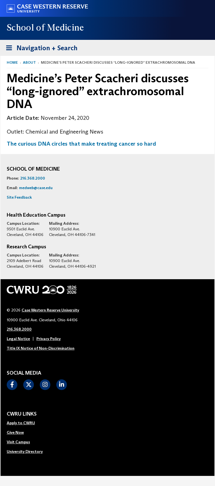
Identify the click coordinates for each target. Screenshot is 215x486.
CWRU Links (22, 414)
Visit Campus (18, 441)
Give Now (15, 432)
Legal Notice (18, 338)
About (29, 62)
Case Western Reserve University (50, 310)
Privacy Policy (48, 338)
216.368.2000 (32, 178)
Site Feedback (19, 197)
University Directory (25, 451)
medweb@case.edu (36, 187)
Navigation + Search (40, 47)
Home (12, 62)
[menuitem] (25, 423)
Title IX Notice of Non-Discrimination (40, 348)
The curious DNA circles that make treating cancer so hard (81, 143)
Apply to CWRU (21, 422)
